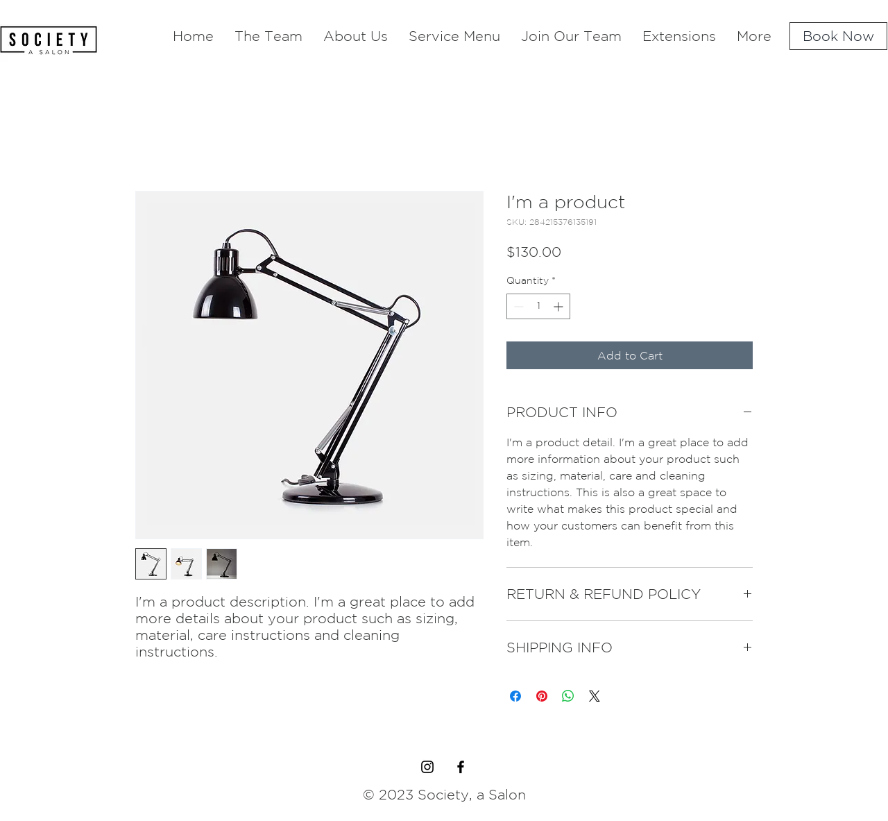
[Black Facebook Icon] (460, 767)
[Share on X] (594, 696)
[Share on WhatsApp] (568, 696)
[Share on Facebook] (515, 696)
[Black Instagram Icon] (427, 767)
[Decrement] (517, 306)
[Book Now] (838, 36)
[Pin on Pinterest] (541, 696)
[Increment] (559, 306)
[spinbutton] (538, 306)
